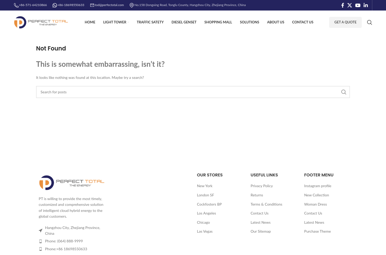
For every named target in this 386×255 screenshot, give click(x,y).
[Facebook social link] (343, 5)
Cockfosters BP (209, 204)
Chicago (203, 222)
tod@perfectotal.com (109, 5)
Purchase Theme (317, 231)
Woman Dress (315, 204)
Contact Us (260, 213)
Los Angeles (206, 213)
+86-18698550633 (70, 5)
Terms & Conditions (266, 204)
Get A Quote (345, 22)
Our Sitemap (261, 231)
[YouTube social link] (358, 5)
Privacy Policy (262, 185)
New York (204, 185)
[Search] (369, 22)
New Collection (316, 195)
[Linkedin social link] (365, 5)
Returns (257, 195)
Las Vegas (204, 231)
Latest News (261, 222)
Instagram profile (317, 185)
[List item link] (72, 241)
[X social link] (350, 5)
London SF (205, 195)
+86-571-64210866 (30, 5)
